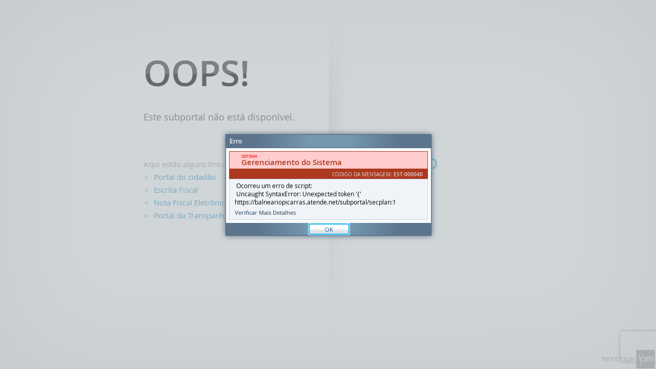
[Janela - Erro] (328, 185)
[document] (328, 185)
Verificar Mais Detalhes (265, 212)
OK (329, 229)
